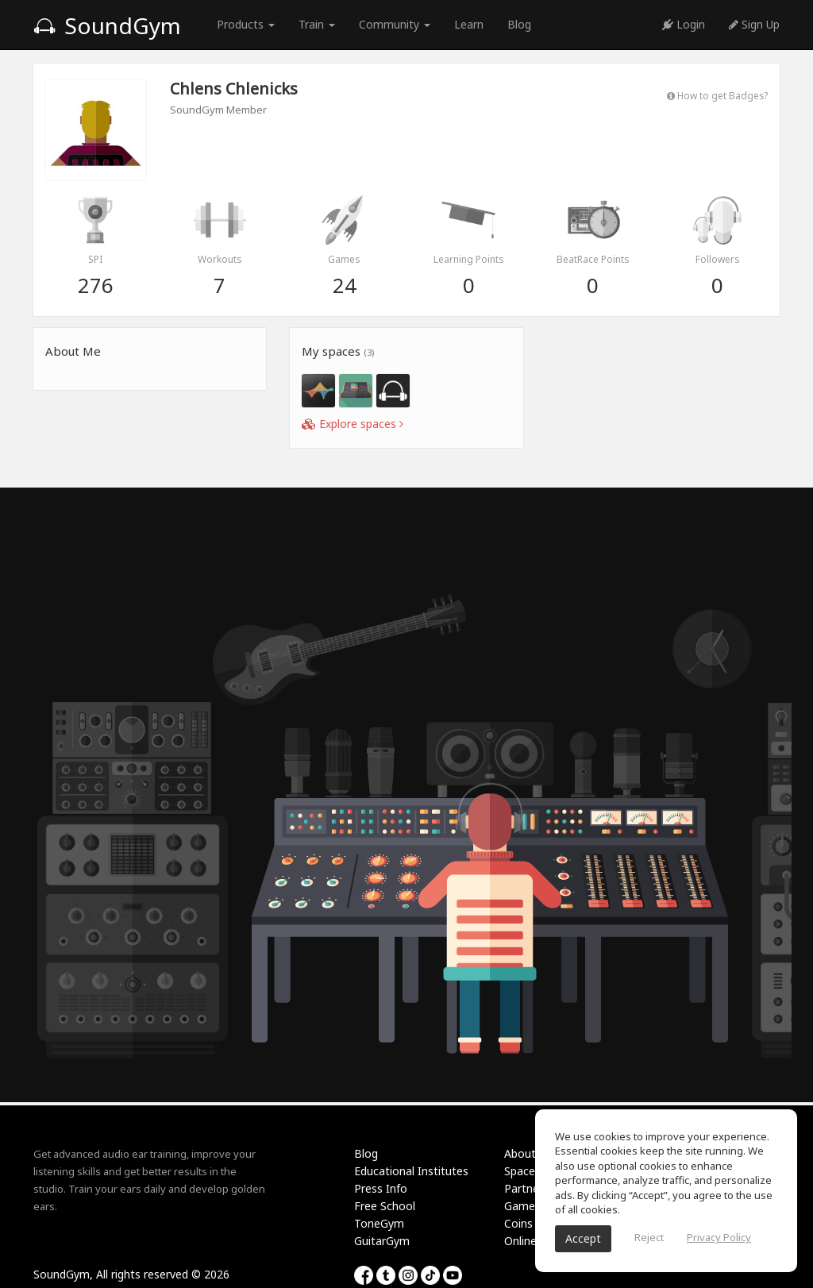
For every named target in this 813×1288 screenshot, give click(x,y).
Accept (583, 1238)
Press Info (380, 1188)
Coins (518, 1223)
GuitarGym (382, 1240)
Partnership (534, 1188)
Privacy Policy (719, 1237)
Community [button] (394, 24)
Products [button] (246, 24)
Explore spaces (352, 423)
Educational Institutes (411, 1170)
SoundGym (107, 25)
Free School (384, 1205)
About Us (528, 1153)
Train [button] (317, 24)
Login (683, 24)
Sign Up (754, 24)
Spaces (522, 1170)
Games (522, 1205)
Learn (469, 24)
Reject (649, 1237)
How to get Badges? (717, 95)
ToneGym (379, 1223)
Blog (519, 24)
